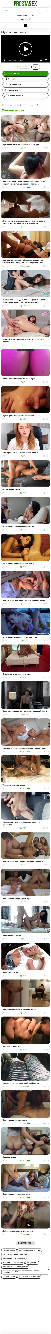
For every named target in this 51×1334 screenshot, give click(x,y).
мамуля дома (32, 1263)
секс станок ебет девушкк (29, 1277)
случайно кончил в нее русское (15, 1267)
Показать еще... (25, 1243)
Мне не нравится (16, 67)
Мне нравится (12, 67)
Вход (32, 15)
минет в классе (9, 1277)
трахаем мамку (9, 1250)
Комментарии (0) (15, 95)
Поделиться (13, 90)
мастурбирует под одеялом (30, 1250)
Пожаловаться (14, 84)
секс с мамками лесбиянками (15, 1254)
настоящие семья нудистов (14, 1258)
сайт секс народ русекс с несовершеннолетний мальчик (22, 1271)
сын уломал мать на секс (13, 1263)
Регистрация (22, 15)
